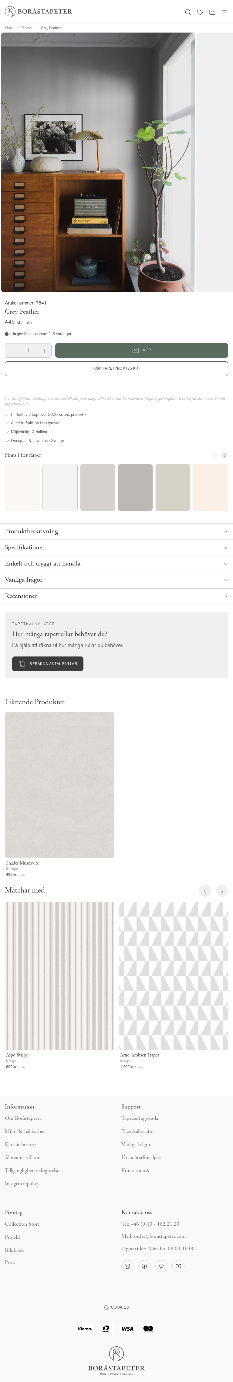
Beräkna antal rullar (48, 663)
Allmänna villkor (22, 1158)
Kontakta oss (135, 1171)
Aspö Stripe (17, 1055)
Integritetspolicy (22, 1184)
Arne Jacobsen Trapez (139, 1055)
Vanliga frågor (135, 1144)
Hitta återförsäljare (141, 1158)
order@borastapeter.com (160, 1236)
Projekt (12, 1237)
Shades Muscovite (22, 863)
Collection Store (22, 1224)
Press (10, 1262)
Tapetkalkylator (137, 1131)
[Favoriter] (200, 11)
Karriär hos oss (20, 1144)
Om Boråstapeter (23, 1118)
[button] (12, 350)
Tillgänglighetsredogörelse (32, 1171)
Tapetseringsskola (139, 1118)
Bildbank (14, 1250)
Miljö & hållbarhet (25, 1131)
